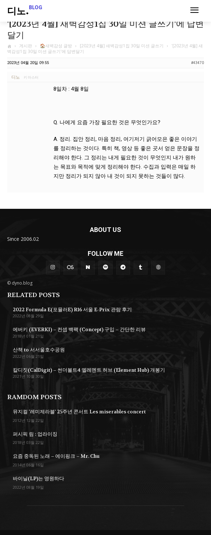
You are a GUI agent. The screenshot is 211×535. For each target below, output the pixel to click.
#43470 (197, 63)
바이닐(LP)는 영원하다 (38, 478)
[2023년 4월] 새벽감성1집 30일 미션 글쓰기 (122, 46)
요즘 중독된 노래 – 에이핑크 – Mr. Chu (56, 456)
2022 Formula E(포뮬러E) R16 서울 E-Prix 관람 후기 (72, 309)
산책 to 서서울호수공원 (39, 349)
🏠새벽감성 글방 (56, 46)
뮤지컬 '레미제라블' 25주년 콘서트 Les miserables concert (79, 411)
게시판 (25, 46)
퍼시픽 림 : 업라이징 (35, 434)
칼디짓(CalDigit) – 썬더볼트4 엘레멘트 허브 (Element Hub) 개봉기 (89, 370)
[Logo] (24, 11)
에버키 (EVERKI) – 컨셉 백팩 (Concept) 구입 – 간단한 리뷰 (79, 329)
